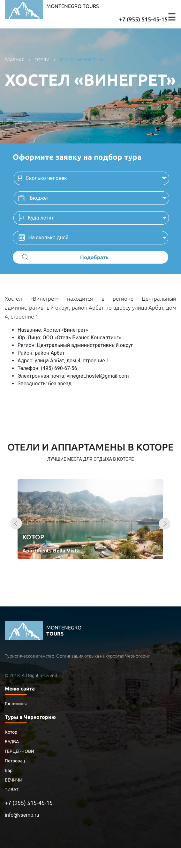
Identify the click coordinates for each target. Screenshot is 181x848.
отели (41, 59)
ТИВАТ (12, 789)
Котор (11, 732)
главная (15, 59)
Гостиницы (16, 703)
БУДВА (12, 741)
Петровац (15, 760)
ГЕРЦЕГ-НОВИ (19, 751)
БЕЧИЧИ (13, 779)
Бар (8, 770)
